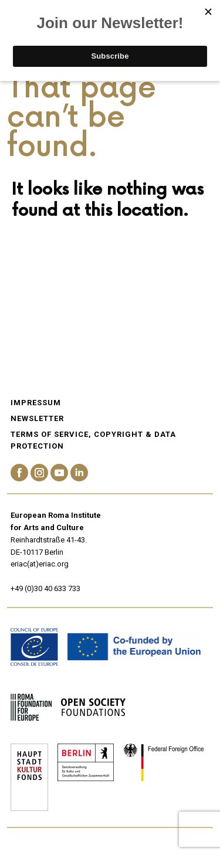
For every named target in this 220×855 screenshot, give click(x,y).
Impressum (36, 402)
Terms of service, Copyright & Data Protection (93, 440)
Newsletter (37, 418)
